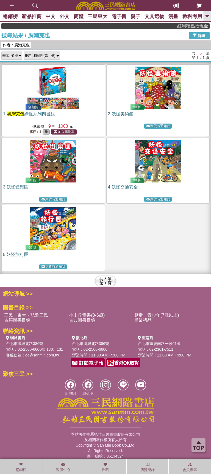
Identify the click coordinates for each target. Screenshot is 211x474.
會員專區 (190, 467)
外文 (65, 16)
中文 (50, 16)
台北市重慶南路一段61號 (159, 343)
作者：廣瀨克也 (16, 45)
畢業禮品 (143, 320)
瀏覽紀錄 (147, 467)
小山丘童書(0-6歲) (87, 315)
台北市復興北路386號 (24, 343)
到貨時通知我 (158, 126)
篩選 (199, 35)
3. (16, 187)
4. (123, 187)
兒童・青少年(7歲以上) (156, 315)
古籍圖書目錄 (17, 320)
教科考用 (192, 16)
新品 (31, 16)
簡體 (79, 16)
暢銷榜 (10, 16)
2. (121, 114)
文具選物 (154, 16)
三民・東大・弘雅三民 (26, 315)
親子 (135, 16)
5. (16, 254)
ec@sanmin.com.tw (42, 355)
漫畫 (173, 16)
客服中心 (63, 467)
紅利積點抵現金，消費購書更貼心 (196, 26)
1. (29, 114)
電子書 (119, 16)
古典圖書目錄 (82, 320)
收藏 (105, 467)
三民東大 (97, 16)
